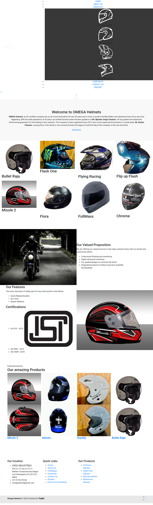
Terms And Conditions (57, 482)
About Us (98, 4)
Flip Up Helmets (90, 476)
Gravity (81, 437)
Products (98, 7)
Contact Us (98, 84)
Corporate (98, 81)
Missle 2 (12, 437)
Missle (46, 437)
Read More (76, 130)
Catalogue (52, 471)
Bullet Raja (119, 437)
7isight (41, 498)
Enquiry (98, 87)
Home (50, 465)
